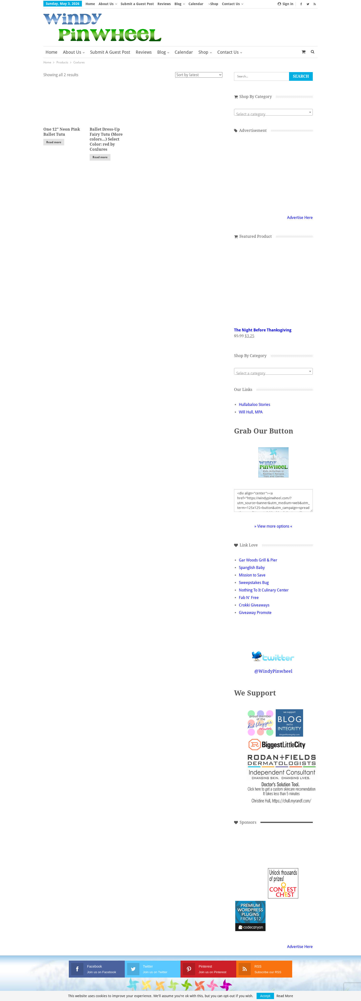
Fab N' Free (249, 597)
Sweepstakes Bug (254, 582)
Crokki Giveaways (254, 605)
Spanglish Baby (252, 567)
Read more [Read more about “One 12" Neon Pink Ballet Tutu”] (53, 142)
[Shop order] (198, 75)
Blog (177, 4)
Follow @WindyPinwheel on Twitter (273, 653)
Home (90, 4)
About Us (106, 4)
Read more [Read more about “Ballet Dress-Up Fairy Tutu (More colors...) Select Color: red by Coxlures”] (100, 157)
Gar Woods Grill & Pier (258, 560)
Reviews (164, 4)
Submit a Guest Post (137, 4)
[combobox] (273, 112)
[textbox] (273, 114)
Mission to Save (252, 575)
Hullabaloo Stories (254, 404)
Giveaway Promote (255, 612)
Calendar (195, 4)
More (228, 4)
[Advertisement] (273, 173)
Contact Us (228, 52)
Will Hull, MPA (251, 412)
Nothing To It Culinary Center (264, 590)
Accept (265, 996)
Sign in (285, 4)
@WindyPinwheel (273, 671)
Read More (284, 996)
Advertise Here (300, 217)
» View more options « (273, 526)
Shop (214, 4)
